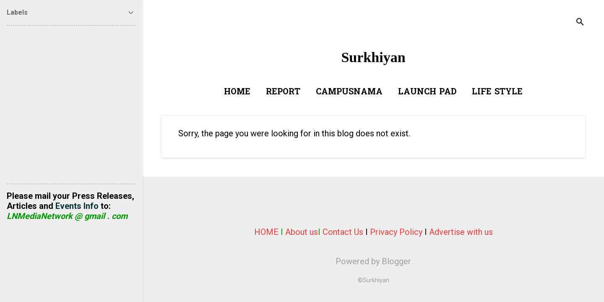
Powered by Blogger (373, 261)
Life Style (497, 92)
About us (301, 232)
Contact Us (343, 232)
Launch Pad (427, 92)
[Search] (580, 23)
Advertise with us (461, 232)
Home (237, 92)
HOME (266, 232)
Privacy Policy (396, 232)
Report (283, 92)
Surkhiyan (373, 57)
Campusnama (349, 92)
